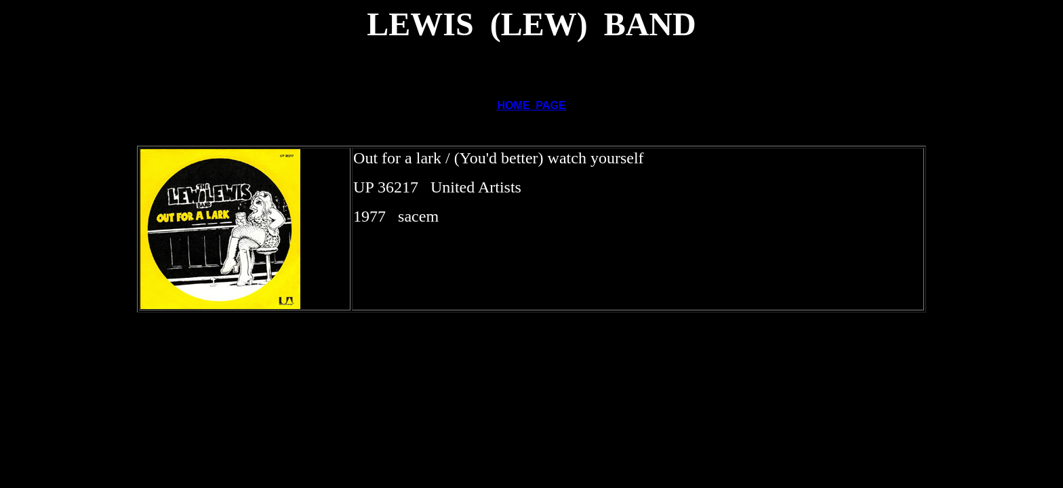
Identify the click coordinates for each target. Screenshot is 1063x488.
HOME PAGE (531, 105)
